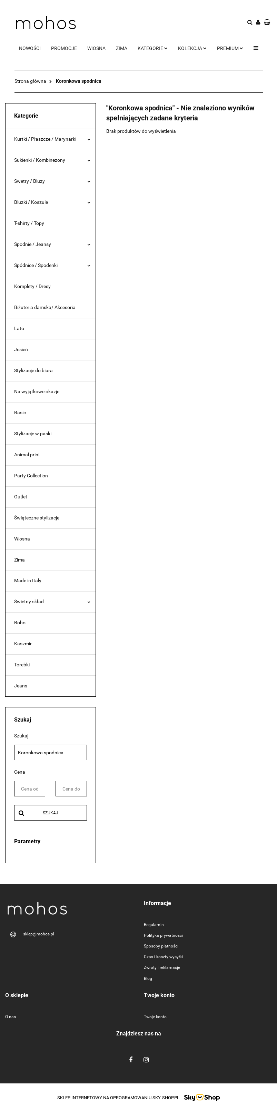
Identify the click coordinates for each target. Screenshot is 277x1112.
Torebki (22, 664)
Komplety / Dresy (32, 286)
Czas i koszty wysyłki (163, 956)
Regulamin (154, 924)
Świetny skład (52, 601)
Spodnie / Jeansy (52, 244)
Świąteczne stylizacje (36, 517)
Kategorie (153, 48)
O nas (10, 1016)
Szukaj (50, 813)
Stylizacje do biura (33, 370)
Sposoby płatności (161, 946)
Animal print (27, 454)
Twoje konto (155, 1016)
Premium (230, 48)
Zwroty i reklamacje (162, 967)
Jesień (21, 349)
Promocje (64, 48)
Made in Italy (27, 580)
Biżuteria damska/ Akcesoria (45, 307)
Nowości (30, 48)
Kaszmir (23, 643)
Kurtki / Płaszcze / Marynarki (52, 139)
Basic (20, 412)
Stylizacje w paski (32, 433)
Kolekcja (192, 48)
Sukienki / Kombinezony (52, 160)
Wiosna (96, 48)
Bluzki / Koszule (52, 202)
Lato (19, 328)
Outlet (20, 496)
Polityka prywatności (163, 935)
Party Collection (31, 475)
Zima (121, 48)
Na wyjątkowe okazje (36, 391)
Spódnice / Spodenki (52, 265)
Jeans (20, 685)
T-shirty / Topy (29, 223)
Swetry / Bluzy (52, 181)
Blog (148, 978)
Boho (20, 622)
